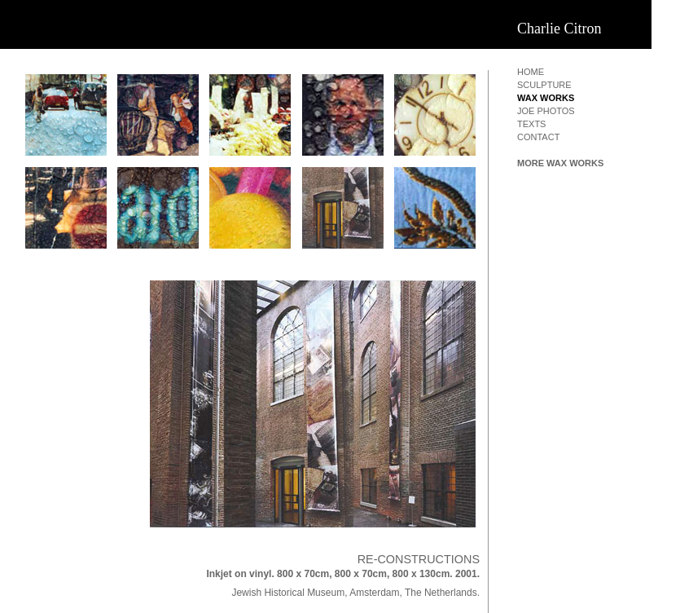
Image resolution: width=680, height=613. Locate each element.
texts (531, 124)
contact (538, 137)
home (530, 72)
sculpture (544, 85)
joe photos (546, 111)
